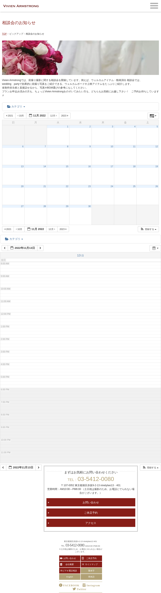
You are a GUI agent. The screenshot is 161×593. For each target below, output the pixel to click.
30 (89, 206)
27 (22, 206)
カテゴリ (16, 106)
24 (112, 186)
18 (134, 166)
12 (156, 146)
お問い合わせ (91, 502)
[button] (148, 229)
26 (156, 186)
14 (44, 166)
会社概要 (69, 564)
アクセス (90, 522)
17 (112, 166)
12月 (53, 115)
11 (134, 146)
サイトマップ (91, 564)
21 (44, 186)
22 (67, 186)
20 (22, 186)
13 (22, 166)
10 (112, 146)
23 (89, 186)
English (69, 577)
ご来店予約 (91, 512)
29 (67, 206)
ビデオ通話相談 (69, 570)
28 (44, 206)
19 (156, 166)
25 (134, 186)
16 (89, 166)
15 (67, 166)
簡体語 (91, 577)
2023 (65, 115)
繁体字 (91, 570)
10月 (21, 115)
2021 (10, 115)
